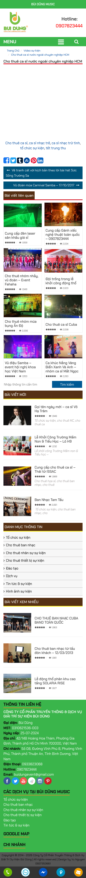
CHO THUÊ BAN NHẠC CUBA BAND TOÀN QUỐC (56, 620)
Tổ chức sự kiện (18, 537)
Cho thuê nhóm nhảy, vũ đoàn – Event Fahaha (21, 280)
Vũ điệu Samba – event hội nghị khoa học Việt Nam (20, 367)
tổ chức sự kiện (32, 148)
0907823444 (69, 26)
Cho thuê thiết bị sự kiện (25, 560)
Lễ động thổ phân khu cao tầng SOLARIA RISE (55, 681)
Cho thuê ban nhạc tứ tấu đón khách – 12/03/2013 (55, 650)
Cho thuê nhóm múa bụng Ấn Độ (20, 323)
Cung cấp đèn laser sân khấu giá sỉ (20, 235)
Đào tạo (12, 568)
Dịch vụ (11, 576)
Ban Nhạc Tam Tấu (49, 500)
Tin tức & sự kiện (19, 583)
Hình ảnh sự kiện (19, 591)
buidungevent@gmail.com (34, 774)
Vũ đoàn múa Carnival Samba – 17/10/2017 (43, 185)
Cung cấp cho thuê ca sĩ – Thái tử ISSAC (55, 469)
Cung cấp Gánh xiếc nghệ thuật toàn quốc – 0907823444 (63, 234)
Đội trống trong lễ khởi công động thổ (61, 281)
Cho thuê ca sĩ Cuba (61, 324)
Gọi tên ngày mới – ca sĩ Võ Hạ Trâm (56, 409)
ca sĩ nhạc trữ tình (66, 143)
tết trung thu (56, 148)
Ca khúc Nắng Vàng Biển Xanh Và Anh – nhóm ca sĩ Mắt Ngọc (62, 367)
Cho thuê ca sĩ (17, 143)
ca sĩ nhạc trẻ (39, 143)
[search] (67, 384)
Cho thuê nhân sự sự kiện (26, 553)
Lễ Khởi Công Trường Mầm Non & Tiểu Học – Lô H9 (55, 439)
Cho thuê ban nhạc (20, 545)
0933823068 (32, 764)
